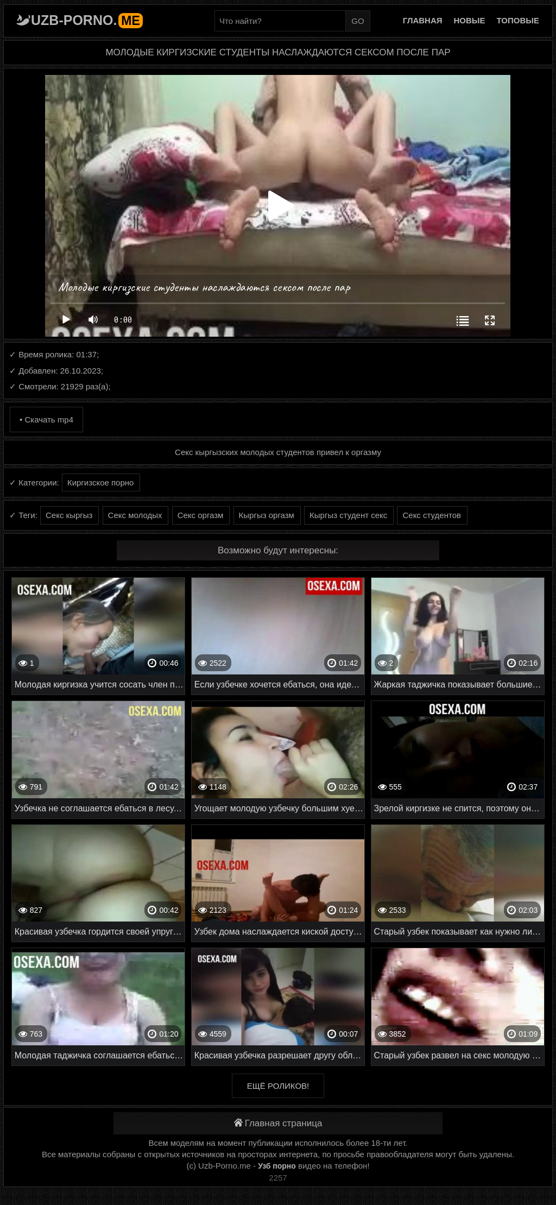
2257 (278, 1177)
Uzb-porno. (87, 20)
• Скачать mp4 (46, 419)
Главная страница (278, 1123)
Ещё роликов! (278, 1085)
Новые (469, 20)
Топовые (518, 20)
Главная (423, 20)
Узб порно (277, 1166)
